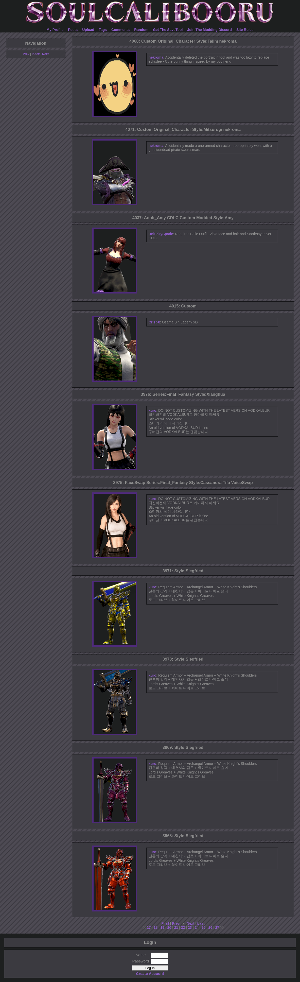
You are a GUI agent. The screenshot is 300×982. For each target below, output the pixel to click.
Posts (73, 30)
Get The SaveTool (168, 30)
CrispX (154, 322)
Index (36, 54)
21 (176, 927)
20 (169, 927)
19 (163, 927)
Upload (88, 30)
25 (204, 927)
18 (156, 927)
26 (210, 927)
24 (197, 927)
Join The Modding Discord (209, 30)
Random (141, 30)
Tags (103, 30)
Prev (26, 54)
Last (201, 923)
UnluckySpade (161, 234)
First (165, 923)
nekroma (156, 57)
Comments (120, 30)
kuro (152, 410)
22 (183, 927)
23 (190, 927)
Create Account (150, 973)
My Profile (54, 30)
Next (45, 54)
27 (217, 927)
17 (149, 927)
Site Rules (245, 30)
